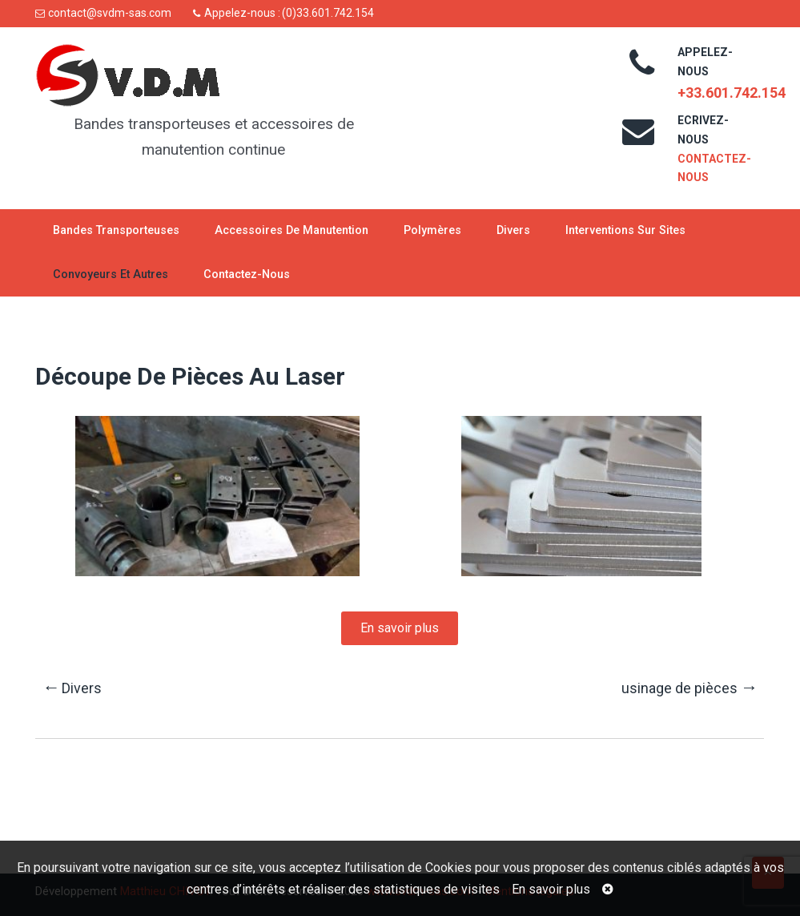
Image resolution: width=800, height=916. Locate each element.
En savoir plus (551, 889)
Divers (513, 230)
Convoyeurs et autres (110, 274)
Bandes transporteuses (116, 230)
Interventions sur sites (625, 230)
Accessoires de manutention (291, 230)
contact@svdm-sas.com (109, 12)
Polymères (432, 230)
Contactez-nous (246, 274)
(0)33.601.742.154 (328, 12)
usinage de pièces (689, 687)
